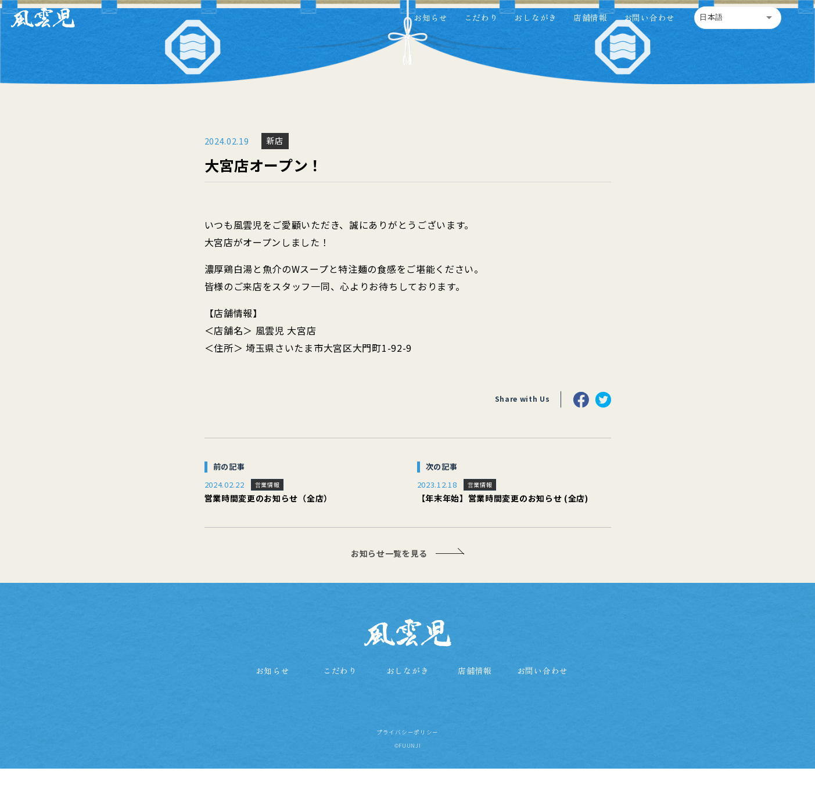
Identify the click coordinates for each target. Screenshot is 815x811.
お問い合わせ (649, 17)
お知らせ (431, 17)
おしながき (535, 17)
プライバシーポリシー (407, 775)
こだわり (481, 17)
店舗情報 (590, 17)
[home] (43, 18)
